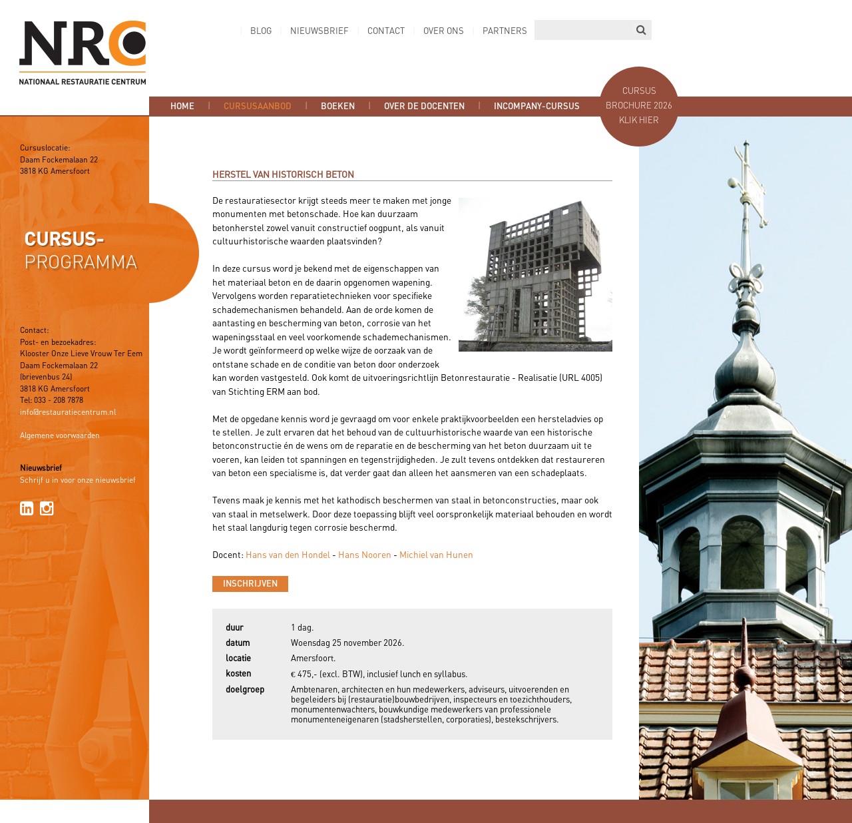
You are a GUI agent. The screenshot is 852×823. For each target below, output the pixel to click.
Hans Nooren (364, 555)
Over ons (443, 32)
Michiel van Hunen (436, 555)
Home (182, 106)
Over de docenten (424, 106)
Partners (505, 32)
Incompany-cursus (537, 106)
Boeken (338, 106)
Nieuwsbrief (319, 32)
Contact (386, 32)
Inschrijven (250, 584)
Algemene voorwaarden (60, 436)
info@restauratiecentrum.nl (68, 412)
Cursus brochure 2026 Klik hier (639, 106)
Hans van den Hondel (288, 555)
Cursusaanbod (258, 106)
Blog (261, 32)
